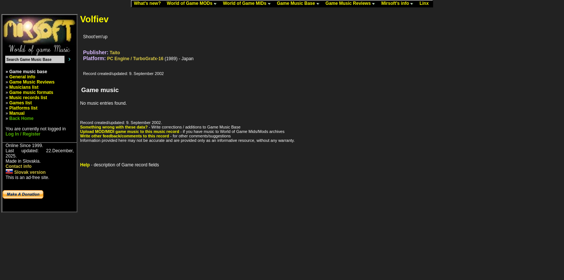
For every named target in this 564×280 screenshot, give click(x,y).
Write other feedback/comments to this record (124, 136)
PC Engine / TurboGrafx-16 (135, 58)
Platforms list (23, 108)
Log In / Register (23, 134)
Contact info (19, 166)
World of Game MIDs (248, 4)
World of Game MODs (193, 4)
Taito (115, 52)
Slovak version (26, 172)
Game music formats (31, 92)
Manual (16, 113)
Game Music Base (300, 4)
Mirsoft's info (399, 4)
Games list (20, 102)
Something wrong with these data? (114, 127)
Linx (425, 4)
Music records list (28, 97)
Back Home (21, 118)
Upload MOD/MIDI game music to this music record (129, 131)
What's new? (149, 4)
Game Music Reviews (352, 4)
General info (22, 76)
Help (85, 164)
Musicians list (24, 87)
